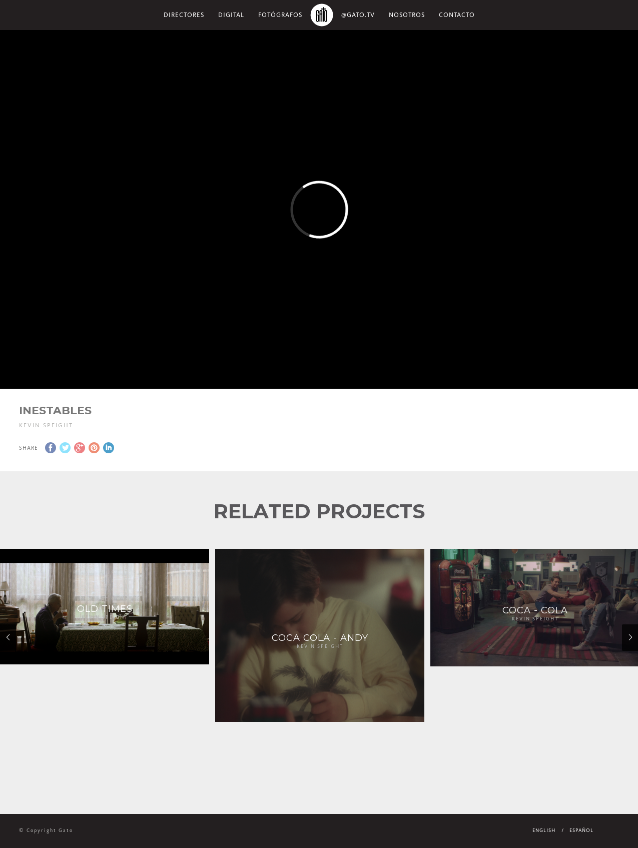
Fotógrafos (280, 15)
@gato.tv (358, 15)
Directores (184, 15)
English (543, 830)
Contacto (457, 15)
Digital (231, 15)
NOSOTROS (407, 15)
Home (321, 15)
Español (581, 830)
